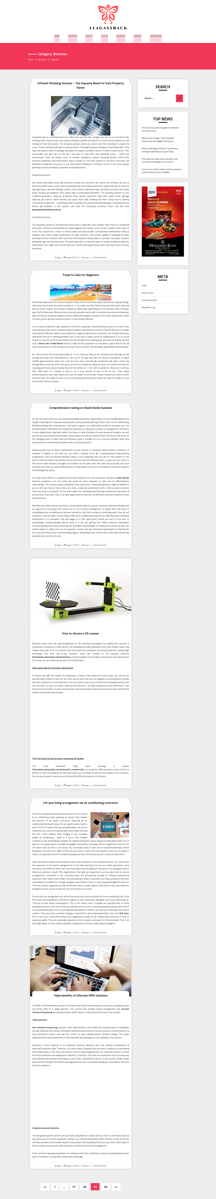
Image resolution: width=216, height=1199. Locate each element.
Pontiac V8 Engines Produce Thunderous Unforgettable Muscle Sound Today (160, 150)
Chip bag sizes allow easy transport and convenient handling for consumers (160, 160)
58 (84, 1183)
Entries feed (147, 293)
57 (74, 1183)
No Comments (101, 254)
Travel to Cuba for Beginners (80, 271)
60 (105, 1183)
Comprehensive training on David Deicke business (81, 404)
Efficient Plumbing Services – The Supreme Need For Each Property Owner (81, 83)
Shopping (72, 35)
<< (45, 1183)
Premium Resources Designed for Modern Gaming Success (160, 129)
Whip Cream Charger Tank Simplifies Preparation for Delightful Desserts (158, 140)
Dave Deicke (123, 474)
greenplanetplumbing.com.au (46, 206)
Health (104, 35)
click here (124, 910)
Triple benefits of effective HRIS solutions (80, 992)
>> (116, 1183)
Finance (137, 35)
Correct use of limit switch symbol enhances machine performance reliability (162, 171)
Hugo (58, 254)
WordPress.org (148, 307)
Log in (144, 285)
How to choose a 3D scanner (81, 630)
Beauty (89, 35)
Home (57, 35)
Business (120, 35)
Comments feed (149, 300)
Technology (156, 35)
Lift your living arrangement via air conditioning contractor (81, 799)
